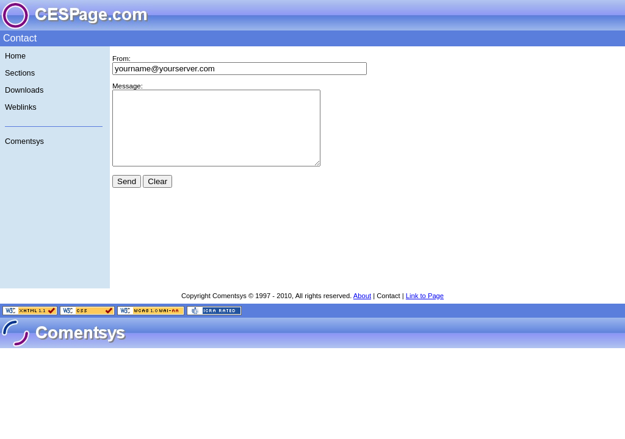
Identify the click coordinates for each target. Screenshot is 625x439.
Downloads (24, 90)
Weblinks (21, 107)
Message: (127, 86)
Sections (20, 72)
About (362, 310)
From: (121, 58)
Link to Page (425, 310)
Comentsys (24, 141)
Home (15, 55)
